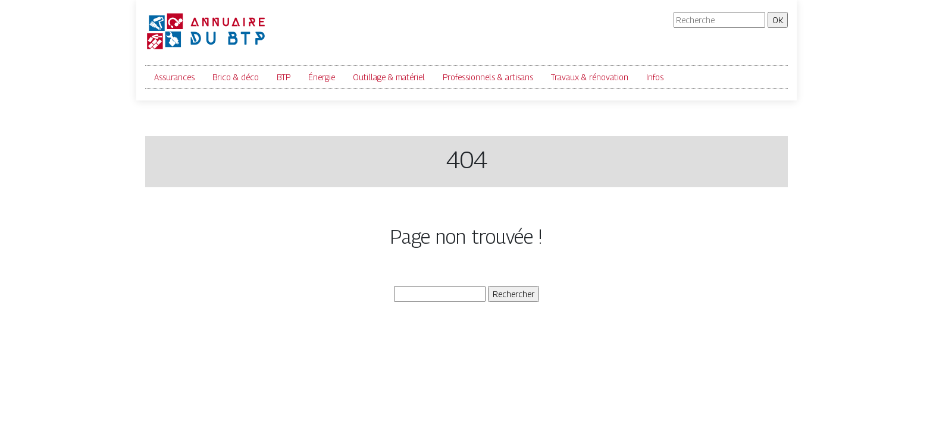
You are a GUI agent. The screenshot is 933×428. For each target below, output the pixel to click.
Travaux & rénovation (589, 77)
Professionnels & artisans (488, 77)
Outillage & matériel (389, 77)
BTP (283, 77)
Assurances (174, 77)
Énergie (321, 77)
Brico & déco (235, 77)
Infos (654, 77)
